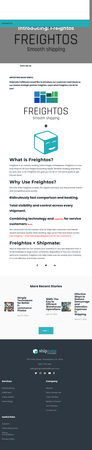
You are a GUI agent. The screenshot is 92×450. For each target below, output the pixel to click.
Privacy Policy (8, 439)
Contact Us (51, 410)
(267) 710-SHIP (44, 364)
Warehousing (8, 388)
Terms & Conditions (8, 433)
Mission (49, 388)
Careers (5, 424)
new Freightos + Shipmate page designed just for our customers (39, 236)
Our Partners (52, 406)
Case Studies (52, 397)
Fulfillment (7, 392)
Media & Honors (53, 401)
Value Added (8, 397)
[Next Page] (46, 332)
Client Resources (10, 428)
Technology (7, 401)
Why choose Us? (53, 392)
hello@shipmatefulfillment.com (44, 368)
